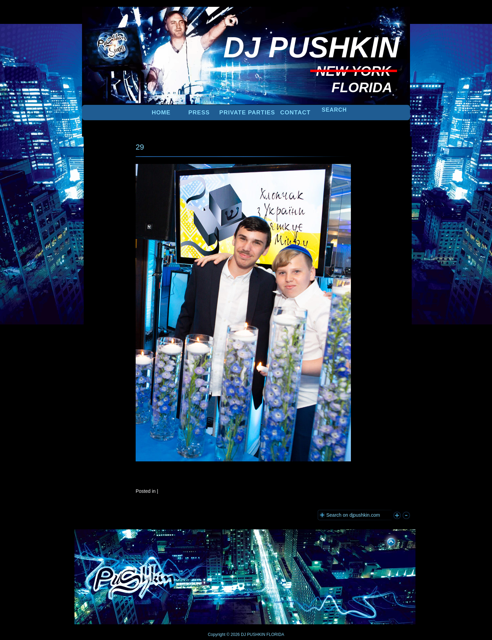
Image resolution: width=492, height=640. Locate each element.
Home (161, 112)
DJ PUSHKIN (252, 634)
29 (140, 147)
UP (386, 540)
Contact (295, 112)
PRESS (199, 112)
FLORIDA (275, 634)
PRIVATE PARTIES (247, 112)
